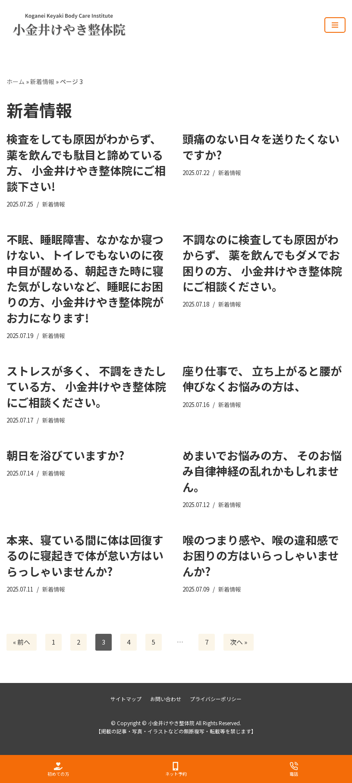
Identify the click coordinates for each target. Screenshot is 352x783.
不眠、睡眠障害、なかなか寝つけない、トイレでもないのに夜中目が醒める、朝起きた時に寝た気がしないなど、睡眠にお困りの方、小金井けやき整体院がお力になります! (84, 278)
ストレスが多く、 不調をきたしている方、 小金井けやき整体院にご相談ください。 (86, 386)
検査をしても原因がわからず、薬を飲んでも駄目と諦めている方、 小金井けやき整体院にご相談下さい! (86, 162)
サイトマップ (125, 699)
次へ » (238, 642)
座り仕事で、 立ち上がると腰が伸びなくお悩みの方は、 (262, 379)
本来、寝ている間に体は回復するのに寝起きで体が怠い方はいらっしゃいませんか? (84, 555)
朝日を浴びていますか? (65, 456)
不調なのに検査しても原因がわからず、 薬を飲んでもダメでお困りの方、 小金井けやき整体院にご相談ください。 (262, 262)
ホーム (15, 81)
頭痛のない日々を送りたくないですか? (260, 147)
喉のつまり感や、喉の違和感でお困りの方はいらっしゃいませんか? (260, 555)
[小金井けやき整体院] (49, 25)
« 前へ (21, 642)
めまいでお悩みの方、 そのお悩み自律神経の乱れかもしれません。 (262, 471)
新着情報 (42, 81)
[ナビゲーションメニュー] (335, 25)
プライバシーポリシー (216, 699)
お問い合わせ (165, 699)
